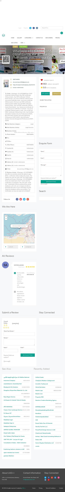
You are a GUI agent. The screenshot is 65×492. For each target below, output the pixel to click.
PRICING (57, 38)
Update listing (48, 93)
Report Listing (58, 93)
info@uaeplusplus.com (29, 479)
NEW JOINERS (49, 38)
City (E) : (19, 155)
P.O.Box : (8, 141)
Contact (61, 488)
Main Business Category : (19, 124)
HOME (12, 38)
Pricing (40, 488)
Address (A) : (15, 165)
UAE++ (23, 488)
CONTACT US (39, 38)
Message (43, 165)
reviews (53, 88)
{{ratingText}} (15, 323)
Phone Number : (19, 134)
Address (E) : (15, 162)
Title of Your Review (9, 331)
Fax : (7, 138)
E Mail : (19, 169)
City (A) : (19, 159)
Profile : (19, 107)
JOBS (23, 43)
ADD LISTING (14, 43)
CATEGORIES (29, 38)
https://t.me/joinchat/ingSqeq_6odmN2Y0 (24, 85)
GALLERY (19, 38)
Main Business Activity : (19, 127)
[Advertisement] (32, 13)
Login (20, 28)
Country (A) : (19, 152)
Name (42, 151)
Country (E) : (19, 148)
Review (6, 338)
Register (26, 28)
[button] (27, 225)
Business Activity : (19, 131)
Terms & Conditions (51, 488)
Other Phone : (19, 145)
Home (33, 488)
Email (42, 158)
